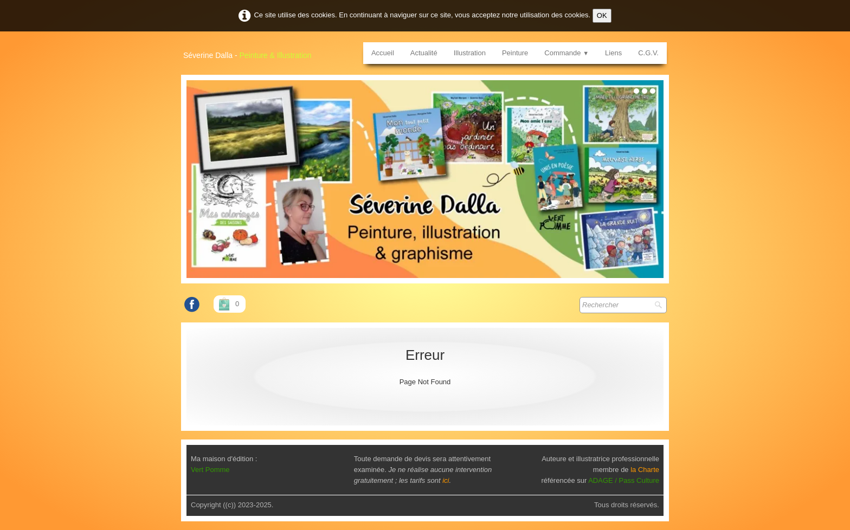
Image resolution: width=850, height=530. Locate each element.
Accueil (382, 53)
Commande (566, 53)
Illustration (470, 53)
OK (602, 15)
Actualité (423, 53)
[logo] (251, 51)
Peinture (515, 53)
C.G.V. (648, 53)
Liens (613, 53)
